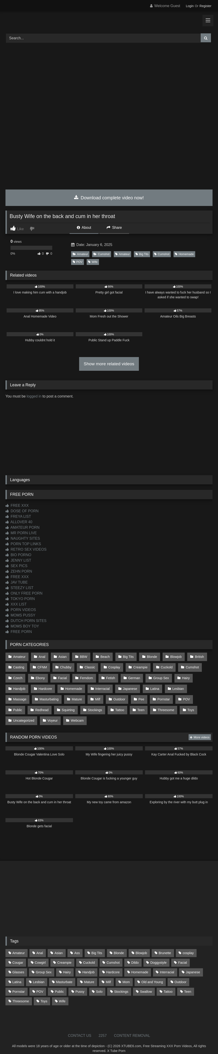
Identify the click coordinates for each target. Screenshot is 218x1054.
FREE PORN (18, 632)
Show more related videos (109, 363)
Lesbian (174, 685)
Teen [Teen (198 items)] (187, 985)
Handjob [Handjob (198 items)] (88, 965)
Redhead (200, 695)
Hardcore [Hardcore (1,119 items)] (113, 965)
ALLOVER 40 (18, 522)
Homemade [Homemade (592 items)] (139, 965)
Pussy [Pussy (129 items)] (79, 985)
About (84, 227)
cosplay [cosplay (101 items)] (188, 946)
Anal (41, 656)
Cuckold (163, 666)
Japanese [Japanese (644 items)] (193, 965)
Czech (17, 676)
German (131, 676)
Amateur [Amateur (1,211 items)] (18, 946)
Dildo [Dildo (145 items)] (135, 956)
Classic (88, 666)
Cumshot (101, 254)
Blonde (148, 656)
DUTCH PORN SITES (26, 621)
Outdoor (91, 695)
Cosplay (112, 666)
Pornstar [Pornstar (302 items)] (18, 985)
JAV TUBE (16, 582)
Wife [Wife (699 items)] (62, 994)
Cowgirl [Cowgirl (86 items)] (40, 956)
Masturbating (22, 695)
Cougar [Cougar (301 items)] (17, 956)
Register (205, 6)
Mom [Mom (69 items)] (126, 975)
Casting (18, 666)
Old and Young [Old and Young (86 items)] (152, 975)
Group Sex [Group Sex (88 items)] (44, 965)
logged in (34, 396)
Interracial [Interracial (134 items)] (167, 965)
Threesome (114, 705)
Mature (49, 695)
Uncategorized (165, 705)
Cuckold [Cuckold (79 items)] (89, 956)
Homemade (184, 254)
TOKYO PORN (20, 599)
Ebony (39, 676)
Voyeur (194, 705)
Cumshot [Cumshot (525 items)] (113, 956)
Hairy (182, 676)
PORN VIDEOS (20, 610)
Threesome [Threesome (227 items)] (20, 994)
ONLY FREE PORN (23, 593)
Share (114, 227)
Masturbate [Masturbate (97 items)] (64, 975)
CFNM (41, 666)
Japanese (127, 685)
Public (176, 695)
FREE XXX (17, 505)
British (194, 656)
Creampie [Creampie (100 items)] (64, 956)
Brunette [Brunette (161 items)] (165, 946)
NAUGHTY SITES (22, 538)
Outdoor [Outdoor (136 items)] (180, 975)
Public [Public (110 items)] (59, 985)
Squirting (19, 705)
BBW (82, 656)
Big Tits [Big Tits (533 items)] (96, 946)
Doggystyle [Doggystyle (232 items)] (158, 956)
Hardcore (44, 685)
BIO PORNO (18, 555)
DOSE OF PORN (22, 511)
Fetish (108, 676)
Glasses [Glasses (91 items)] (18, 965)
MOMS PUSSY (20, 615)
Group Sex (157, 676)
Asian (61, 656)
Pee (112, 695)
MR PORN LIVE (21, 533)
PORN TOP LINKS (23, 544)
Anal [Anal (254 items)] (39, 946)
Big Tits (142, 254)
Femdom (84, 676)
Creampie (137, 666)
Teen (90, 705)
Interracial (100, 685)
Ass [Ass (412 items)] (77, 946)
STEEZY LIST (19, 588)
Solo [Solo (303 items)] (99, 985)
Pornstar (134, 695)
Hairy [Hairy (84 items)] (67, 965)
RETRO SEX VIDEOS (26, 549)
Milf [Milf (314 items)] (108, 975)
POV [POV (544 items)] (39, 985)
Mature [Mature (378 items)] (89, 975)
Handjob (19, 685)
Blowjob (171, 656)
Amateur (80, 254)
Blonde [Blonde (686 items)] (119, 946)
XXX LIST (16, 604)
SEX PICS (16, 566)
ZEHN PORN (18, 571)
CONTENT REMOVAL (132, 1029)
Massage (199, 685)
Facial (61, 676)
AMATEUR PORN (22, 527)
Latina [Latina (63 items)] (16, 975)
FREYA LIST (18, 516)
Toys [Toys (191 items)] (44, 994)
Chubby (64, 666)
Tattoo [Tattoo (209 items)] (168, 985)
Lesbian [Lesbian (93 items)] (38, 975)
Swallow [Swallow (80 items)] (146, 985)
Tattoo (69, 705)
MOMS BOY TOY (22, 626)
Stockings (46, 705)
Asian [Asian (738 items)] (58, 946)
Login (190, 6)
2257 (103, 1029)
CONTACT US (79, 1029)
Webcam (19, 714)
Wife (93, 262)
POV (78, 262)
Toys (139, 705)
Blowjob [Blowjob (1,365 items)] (141, 946)
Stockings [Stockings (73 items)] (121, 985)
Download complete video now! (109, 197)
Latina (151, 685)
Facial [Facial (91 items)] (182, 956)
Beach (102, 656)
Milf (69, 695)
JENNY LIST (18, 560)
